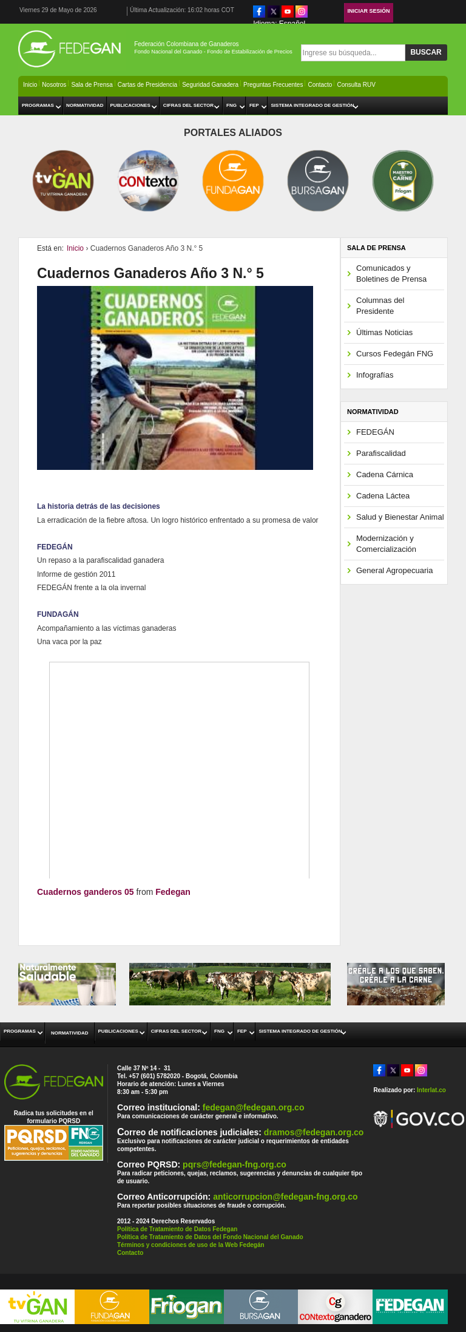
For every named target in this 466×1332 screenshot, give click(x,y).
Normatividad (85, 105)
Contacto (320, 84)
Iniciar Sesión (369, 11)
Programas (38, 105)
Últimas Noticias (384, 332)
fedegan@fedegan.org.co (254, 1107)
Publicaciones (130, 105)
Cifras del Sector (188, 105)
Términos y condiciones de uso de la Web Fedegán (191, 1245)
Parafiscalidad (381, 453)
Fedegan (173, 892)
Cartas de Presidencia (147, 84)
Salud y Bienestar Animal (400, 517)
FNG (231, 105)
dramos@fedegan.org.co (314, 1132)
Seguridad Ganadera (210, 84)
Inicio (30, 84)
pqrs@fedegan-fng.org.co (234, 1164)
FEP (254, 105)
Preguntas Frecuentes (273, 84)
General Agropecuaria (394, 570)
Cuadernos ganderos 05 (85, 892)
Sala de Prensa (91, 84)
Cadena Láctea (383, 495)
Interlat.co (431, 1090)
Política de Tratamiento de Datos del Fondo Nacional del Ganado (210, 1237)
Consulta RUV (356, 84)
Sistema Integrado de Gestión (312, 105)
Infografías (374, 374)
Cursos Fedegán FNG (394, 353)
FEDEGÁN (375, 432)
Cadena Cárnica (384, 474)
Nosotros (54, 84)
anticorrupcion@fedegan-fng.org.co (285, 1196)
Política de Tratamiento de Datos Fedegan (177, 1229)
